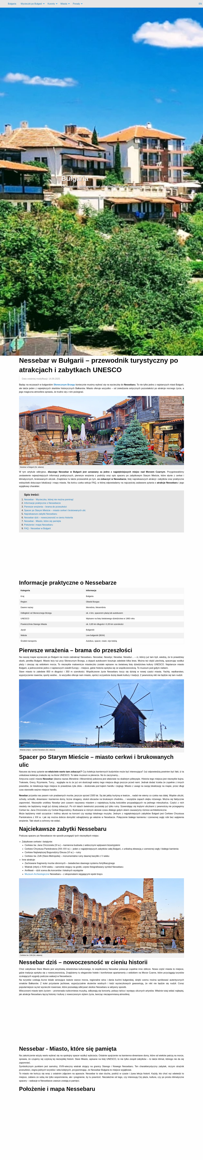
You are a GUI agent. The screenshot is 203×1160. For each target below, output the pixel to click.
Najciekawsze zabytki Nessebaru (40, 514)
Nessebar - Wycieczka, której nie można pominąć (48, 499)
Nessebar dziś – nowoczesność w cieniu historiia (48, 517)
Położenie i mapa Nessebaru (38, 525)
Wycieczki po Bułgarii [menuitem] (31, 4)
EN (200, 4)
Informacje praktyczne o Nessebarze (42, 503)
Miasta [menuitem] (63, 4)
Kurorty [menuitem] (51, 4)
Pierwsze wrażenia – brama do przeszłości (45, 507)
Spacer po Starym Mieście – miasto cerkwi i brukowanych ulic (55, 510)
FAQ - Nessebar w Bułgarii (37, 528)
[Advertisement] (101, 555)
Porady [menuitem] (76, 4)
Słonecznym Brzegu (64, 384)
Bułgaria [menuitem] (12, 4)
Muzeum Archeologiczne (37, 874)
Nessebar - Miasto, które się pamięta (42, 521)
